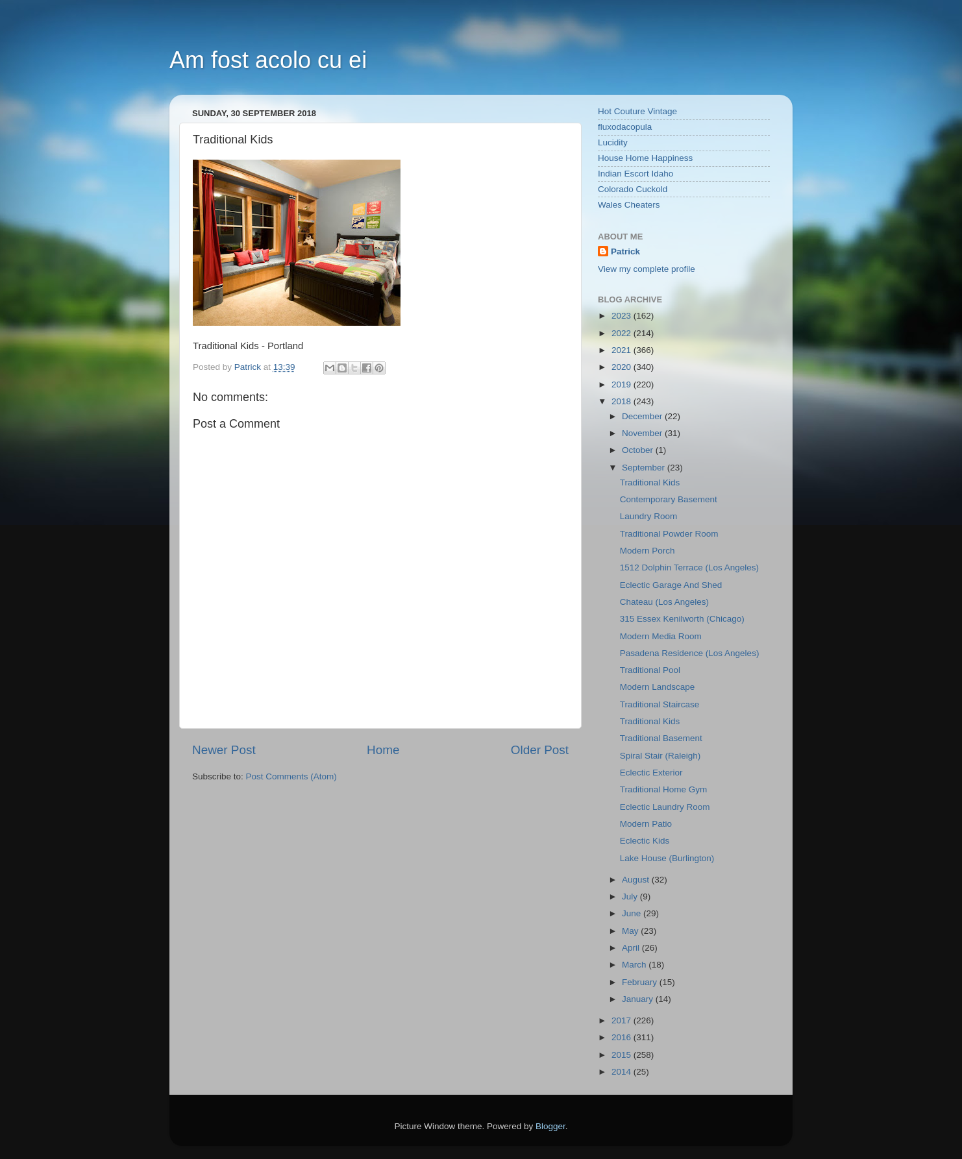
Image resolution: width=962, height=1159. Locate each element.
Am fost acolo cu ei (268, 60)
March (635, 965)
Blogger (550, 1126)
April (632, 948)
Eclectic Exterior (651, 772)
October (639, 450)
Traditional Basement (661, 738)
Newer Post (224, 750)
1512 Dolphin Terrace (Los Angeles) (689, 567)
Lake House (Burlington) (667, 858)
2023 (622, 316)
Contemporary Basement (668, 499)
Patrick (625, 251)
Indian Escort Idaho (635, 173)
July (631, 896)
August (637, 879)
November (643, 433)
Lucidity (613, 142)
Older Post (540, 750)
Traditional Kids (650, 482)
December (643, 416)
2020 (622, 367)
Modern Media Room (661, 636)
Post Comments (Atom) (291, 776)
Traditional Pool (650, 670)
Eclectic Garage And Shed (671, 585)
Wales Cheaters (629, 205)
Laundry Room (649, 516)
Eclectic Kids (645, 841)
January (639, 999)
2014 (622, 1072)
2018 (622, 401)
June (632, 913)
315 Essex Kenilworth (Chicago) (682, 619)
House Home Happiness (645, 158)
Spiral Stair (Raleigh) (660, 756)
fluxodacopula (625, 127)
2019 (622, 384)
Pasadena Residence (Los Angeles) (689, 653)
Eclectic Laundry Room (665, 807)
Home (383, 750)
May (631, 931)
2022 (622, 333)
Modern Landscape (657, 687)
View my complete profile (646, 269)
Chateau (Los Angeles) (664, 602)
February (641, 982)
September (644, 467)
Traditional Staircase (660, 704)
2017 (622, 1020)
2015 (622, 1055)
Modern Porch (647, 550)
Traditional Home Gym (664, 789)
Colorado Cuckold (632, 189)
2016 (622, 1037)
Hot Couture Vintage (637, 111)
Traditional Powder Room (669, 534)
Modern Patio (646, 824)
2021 (622, 350)
